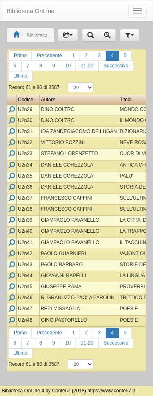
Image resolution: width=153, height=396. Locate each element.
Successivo (116, 66)
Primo (20, 55)
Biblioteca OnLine (31, 10)
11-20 (87, 66)
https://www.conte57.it (111, 391)
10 (68, 66)
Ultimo (20, 76)
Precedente (49, 55)
